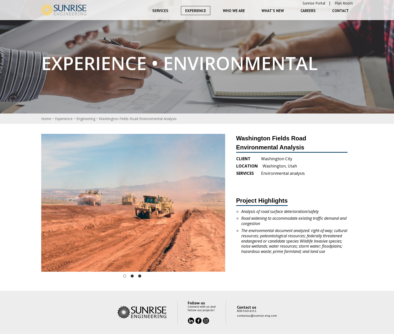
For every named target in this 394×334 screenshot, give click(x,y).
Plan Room (344, 3)
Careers (308, 10)
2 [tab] (132, 275)
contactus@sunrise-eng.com (257, 315)
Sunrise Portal (314, 3)
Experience (195, 10)
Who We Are (234, 10)
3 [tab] (139, 275)
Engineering (85, 118)
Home (46, 118)
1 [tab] (124, 275)
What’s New (273, 10)
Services (160, 10)
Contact (340, 10)
